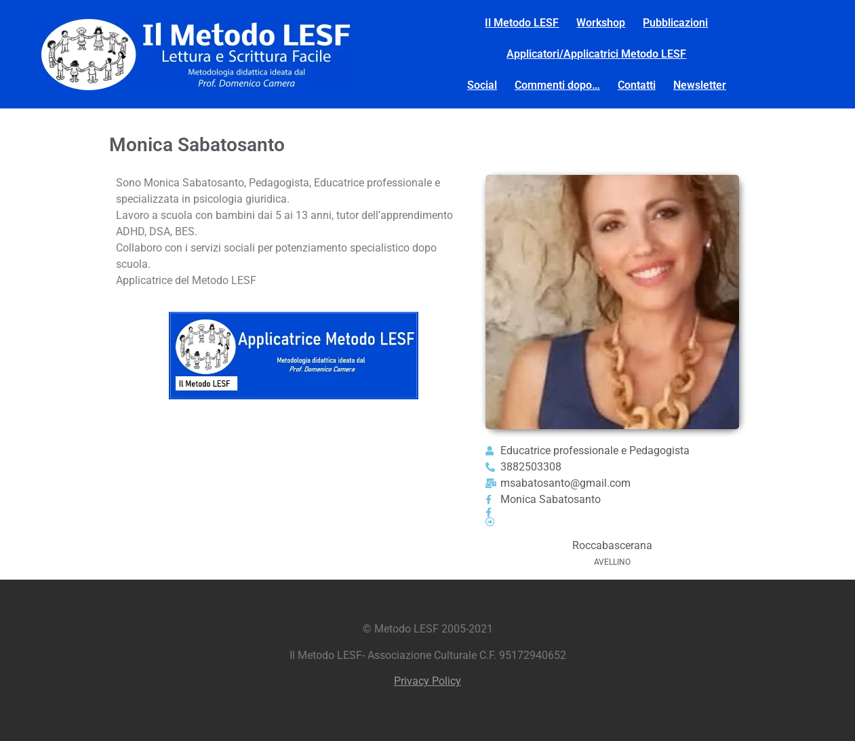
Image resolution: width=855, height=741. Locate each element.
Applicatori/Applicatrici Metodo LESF (596, 53)
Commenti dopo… (557, 85)
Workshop (600, 22)
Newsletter (699, 85)
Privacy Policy (427, 681)
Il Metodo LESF (522, 22)
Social (482, 85)
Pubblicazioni (675, 22)
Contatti (637, 85)
